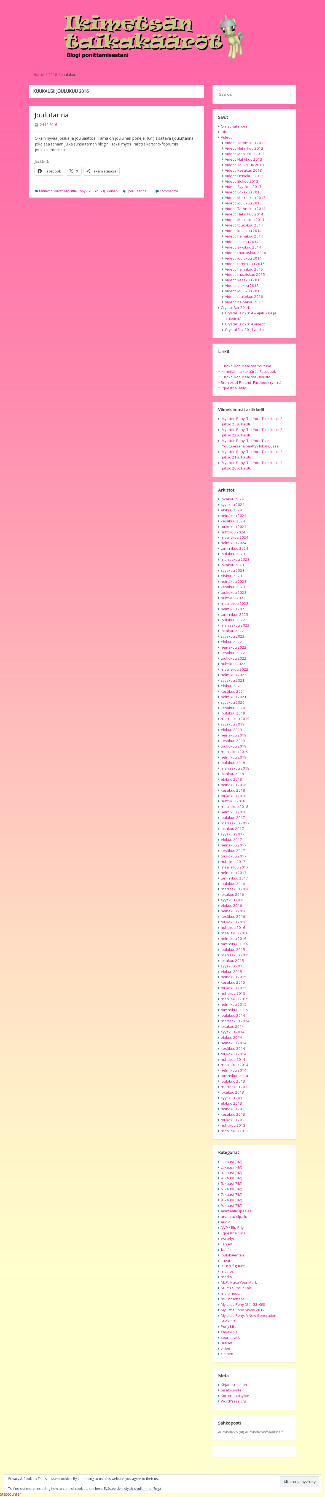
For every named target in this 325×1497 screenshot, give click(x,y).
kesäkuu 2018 (233, 790)
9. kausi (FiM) (231, 1205)
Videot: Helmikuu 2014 (244, 214)
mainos (227, 1271)
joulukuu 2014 (233, 1015)
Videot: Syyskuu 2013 (243, 186)
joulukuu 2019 (233, 713)
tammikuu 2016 (234, 944)
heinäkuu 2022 (233, 647)
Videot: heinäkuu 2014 (244, 236)
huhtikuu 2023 (233, 597)
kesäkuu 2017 (233, 850)
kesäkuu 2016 (233, 916)
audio (225, 1222)
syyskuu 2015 (233, 966)
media (226, 1276)
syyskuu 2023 (233, 570)
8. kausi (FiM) (231, 1199)
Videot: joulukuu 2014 (243, 258)
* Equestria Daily (232, 387)
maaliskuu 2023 (234, 603)
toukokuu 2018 (233, 795)
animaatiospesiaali (237, 1211)
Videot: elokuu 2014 (242, 241)
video (225, 1348)
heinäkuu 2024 (233, 515)
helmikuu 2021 (233, 696)
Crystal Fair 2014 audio (244, 329)
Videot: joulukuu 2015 (243, 290)
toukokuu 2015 (233, 987)
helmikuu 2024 (233, 542)
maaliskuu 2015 (234, 998)
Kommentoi (169, 191)
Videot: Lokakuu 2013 (243, 192)
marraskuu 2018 (235, 768)
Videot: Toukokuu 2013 (244, 164)
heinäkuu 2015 (233, 976)
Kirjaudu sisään (234, 1384)
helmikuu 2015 (233, 1004)
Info (224, 131)
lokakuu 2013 (232, 1092)
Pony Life (229, 1326)
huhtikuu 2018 (233, 801)
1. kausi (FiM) (231, 1161)
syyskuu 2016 (233, 899)
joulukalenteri (232, 1255)
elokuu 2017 (231, 839)
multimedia (230, 1293)
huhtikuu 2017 (233, 861)
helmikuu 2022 (233, 674)
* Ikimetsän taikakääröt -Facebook (247, 371)
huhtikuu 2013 (233, 1125)
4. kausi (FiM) (231, 1177)
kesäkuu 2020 (233, 707)
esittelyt (227, 1238)
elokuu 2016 (231, 905)
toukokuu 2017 (233, 856)
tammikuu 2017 (234, 878)
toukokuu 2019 (233, 746)
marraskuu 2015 (235, 955)
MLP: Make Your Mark (239, 1282)
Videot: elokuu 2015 (242, 285)
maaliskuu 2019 (234, 751)
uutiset (226, 1342)
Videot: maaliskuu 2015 (245, 274)
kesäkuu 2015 (233, 982)
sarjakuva (229, 1331)
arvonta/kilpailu (234, 1216)
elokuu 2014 (231, 1037)
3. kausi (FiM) (231, 1172)
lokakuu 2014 (232, 1026)
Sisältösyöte (231, 1390)
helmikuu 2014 (233, 1070)
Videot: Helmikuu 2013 (244, 148)
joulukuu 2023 (233, 553)
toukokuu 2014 (233, 1053)
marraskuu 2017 (235, 823)
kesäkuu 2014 (233, 1048)
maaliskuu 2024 (234, 537)
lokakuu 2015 (232, 960)
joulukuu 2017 (233, 817)
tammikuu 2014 (234, 1075)
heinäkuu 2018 (233, 784)
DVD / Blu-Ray (232, 1227)
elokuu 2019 (231, 729)
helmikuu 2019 (233, 757)
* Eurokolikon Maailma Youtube (244, 365)
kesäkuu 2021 (233, 691)
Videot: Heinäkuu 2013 (244, 175)
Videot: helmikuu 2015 (244, 269)
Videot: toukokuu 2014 (244, 225)
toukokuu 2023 (233, 592)
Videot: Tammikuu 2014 (245, 208)
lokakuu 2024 (232, 499)
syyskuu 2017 (233, 834)
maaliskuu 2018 (234, 806)
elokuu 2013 (231, 1103)
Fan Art (226, 1244)
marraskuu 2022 (235, 625)
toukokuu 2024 (233, 526)
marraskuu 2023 (235, 559)
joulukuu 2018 (233, 762)
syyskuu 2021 (233, 680)
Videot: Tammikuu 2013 (245, 142)
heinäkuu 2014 (233, 1042)
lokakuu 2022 (232, 630)
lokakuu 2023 (232, 564)
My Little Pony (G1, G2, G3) (84, 191)
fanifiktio (46, 191)
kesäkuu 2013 (233, 1114)
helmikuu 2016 (233, 938)
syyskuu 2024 (233, 504)
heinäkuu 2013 (233, 1108)
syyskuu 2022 (233, 636)
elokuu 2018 (231, 779)
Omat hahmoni (234, 126)
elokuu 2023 (231, 575)
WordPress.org (233, 1401)
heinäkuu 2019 (233, 735)
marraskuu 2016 (235, 888)
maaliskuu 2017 (234, 867)
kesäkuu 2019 (233, 740)
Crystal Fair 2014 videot (245, 324)
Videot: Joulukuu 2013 (243, 203)
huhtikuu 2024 (233, 532)
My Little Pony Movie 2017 (243, 1309)
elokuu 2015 (231, 971)
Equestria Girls (233, 1233)
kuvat (58, 191)
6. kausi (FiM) (231, 1188)
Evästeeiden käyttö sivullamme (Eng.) (132, 1488)
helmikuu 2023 (233, 608)
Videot (226, 137)
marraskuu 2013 (235, 1086)
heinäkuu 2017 (233, 845)
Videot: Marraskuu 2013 (245, 197)
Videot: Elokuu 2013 (241, 181)
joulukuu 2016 (233, 883)
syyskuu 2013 (233, 1097)
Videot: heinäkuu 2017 (244, 302)
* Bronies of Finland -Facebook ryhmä (249, 382)
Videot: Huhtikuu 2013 (243, 159)
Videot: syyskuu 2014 (243, 247)
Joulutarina (52, 114)
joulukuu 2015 (233, 949)
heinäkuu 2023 (233, 581)
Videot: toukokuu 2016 (244, 296)
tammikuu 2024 (234, 548)
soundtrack (230, 1337)
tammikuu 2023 (234, 614)
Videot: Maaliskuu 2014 (244, 219)
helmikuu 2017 (233, 872)
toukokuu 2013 (233, 1119)
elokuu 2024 (231, 510)
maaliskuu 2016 (234, 932)
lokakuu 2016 (232, 894)
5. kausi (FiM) (231, 1183)
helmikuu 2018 (233, 812)
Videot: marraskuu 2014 (245, 252)
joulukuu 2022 (233, 619)
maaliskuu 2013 (234, 1130)
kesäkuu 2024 (233, 521)
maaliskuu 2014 (234, 1064)
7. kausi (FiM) (231, 1194)
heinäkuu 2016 (233, 910)
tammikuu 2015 (234, 1009)
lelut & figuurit (233, 1265)
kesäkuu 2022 (233, 652)
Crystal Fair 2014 (235, 307)
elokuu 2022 (231, 641)
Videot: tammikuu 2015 (245, 263)
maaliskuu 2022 (234, 669)
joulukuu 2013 (233, 1081)
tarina (141, 191)
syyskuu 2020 (233, 702)
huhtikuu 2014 (233, 1059)
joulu (132, 191)
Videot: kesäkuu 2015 (243, 279)
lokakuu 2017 (232, 828)
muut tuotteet (232, 1298)
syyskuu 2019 (233, 724)
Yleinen (112, 191)
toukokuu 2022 (233, 658)
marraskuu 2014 (235, 1020)
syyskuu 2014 (233, 1031)
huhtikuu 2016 (233, 927)
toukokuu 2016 (233, 921)
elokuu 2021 (231, 685)
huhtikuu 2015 (233, 993)
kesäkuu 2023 (233, 586)
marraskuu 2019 (235, 718)
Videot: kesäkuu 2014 (243, 230)
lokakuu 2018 (232, 773)
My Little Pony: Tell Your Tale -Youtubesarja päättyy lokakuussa (250, 443)
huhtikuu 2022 (233, 663)
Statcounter (10, 1494)
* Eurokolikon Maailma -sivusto (244, 376)
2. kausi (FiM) (231, 1167)
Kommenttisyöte (235, 1395)
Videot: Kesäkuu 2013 (243, 170)
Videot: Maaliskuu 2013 (244, 153)
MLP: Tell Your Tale (236, 1287)
